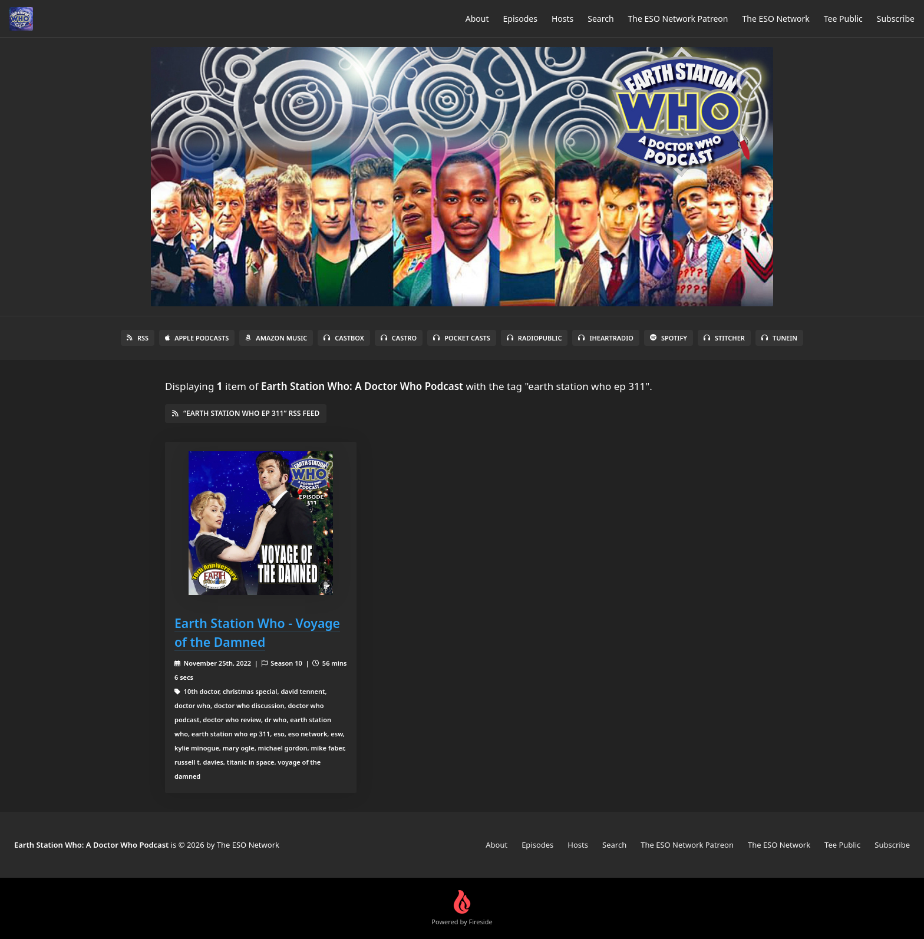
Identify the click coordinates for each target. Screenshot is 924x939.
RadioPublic (534, 337)
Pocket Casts (461, 337)
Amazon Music (276, 337)
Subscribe (896, 18)
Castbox (344, 337)
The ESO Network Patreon (678, 18)
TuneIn (779, 337)
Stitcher (724, 337)
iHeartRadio (605, 337)
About (477, 18)
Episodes (520, 18)
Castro (399, 337)
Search (600, 18)
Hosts (562, 18)
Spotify (668, 337)
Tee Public (843, 18)
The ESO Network (775, 18)
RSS (137, 337)
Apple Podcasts (197, 337)
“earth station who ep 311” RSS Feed (245, 413)
